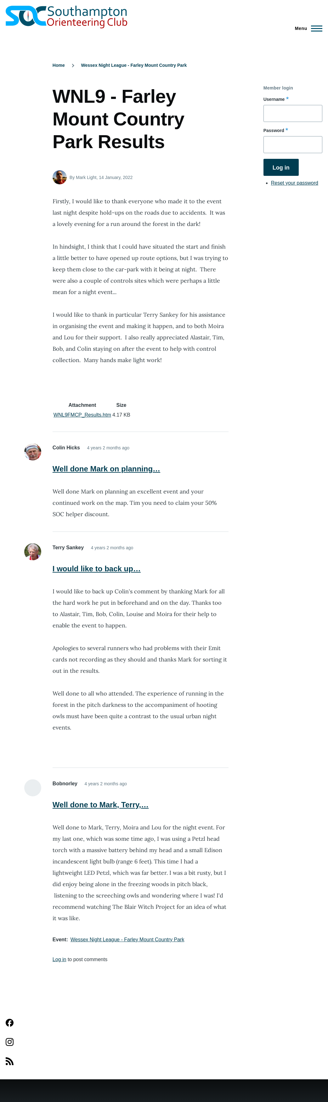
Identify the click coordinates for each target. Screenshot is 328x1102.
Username (274, 99)
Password (273, 130)
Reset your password (294, 183)
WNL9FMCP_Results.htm (82, 415)
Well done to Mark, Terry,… (101, 804)
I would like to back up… (97, 568)
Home (59, 65)
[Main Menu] (306, 28)
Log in (59, 959)
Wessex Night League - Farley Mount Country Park (134, 65)
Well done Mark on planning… (106, 468)
